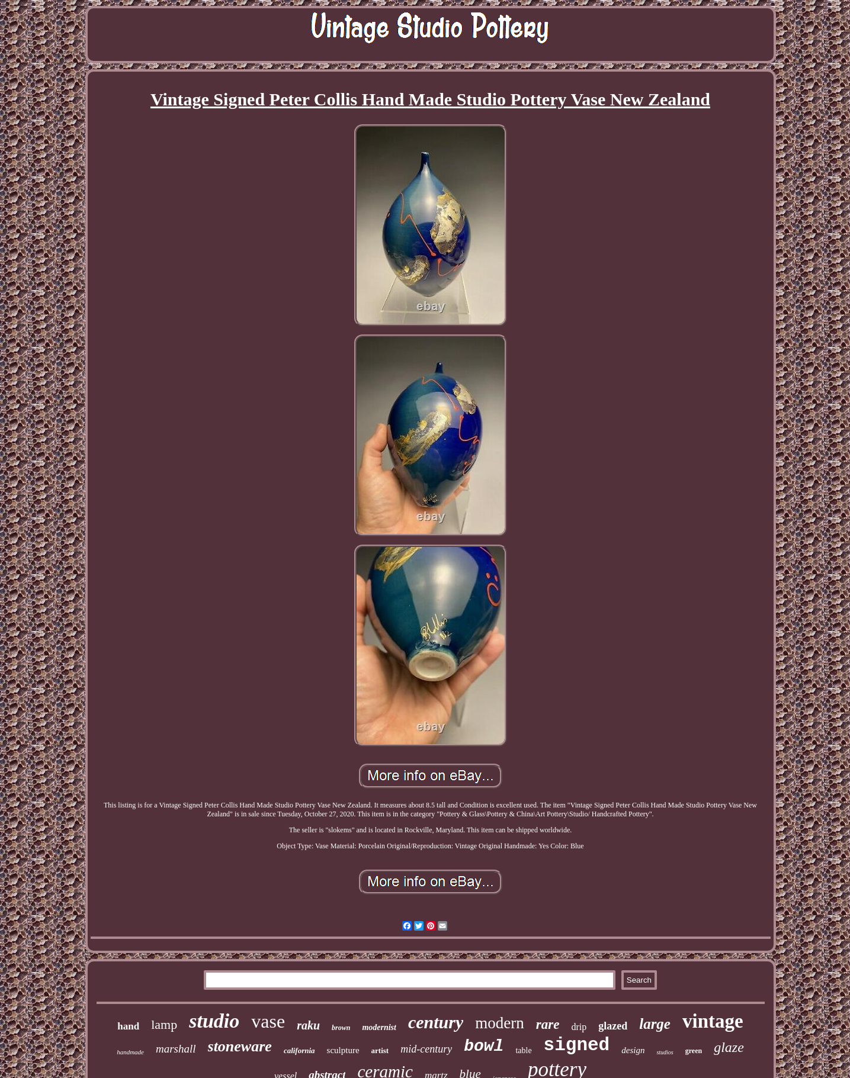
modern (499, 1023)
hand (128, 1026)
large (655, 1024)
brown (341, 1028)
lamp (164, 1024)
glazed (612, 1026)
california (299, 1050)
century (435, 1022)
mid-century (426, 1049)
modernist (379, 1027)
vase (268, 1021)
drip (578, 1027)
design (632, 1050)
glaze (729, 1047)
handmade (130, 1052)
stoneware (240, 1046)
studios (664, 1052)
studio (214, 1021)
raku (308, 1025)
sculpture (343, 1050)
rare (548, 1024)
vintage (712, 1021)
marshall (176, 1048)
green (693, 1051)
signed (577, 1045)
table (523, 1050)
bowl (483, 1046)
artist (380, 1050)
